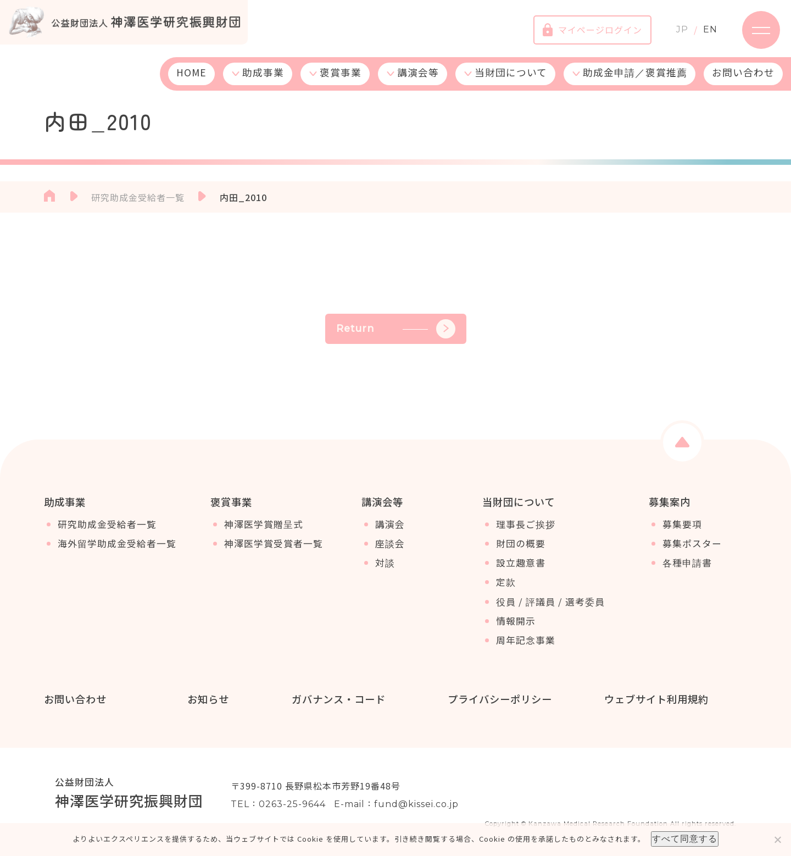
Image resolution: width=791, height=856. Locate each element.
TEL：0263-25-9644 (278, 804)
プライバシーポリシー (500, 699)
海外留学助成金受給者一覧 (117, 544)
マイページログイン (592, 30)
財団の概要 (520, 544)
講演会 (390, 524)
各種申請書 (687, 563)
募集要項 (682, 524)
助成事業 (263, 73)
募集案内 (669, 501)
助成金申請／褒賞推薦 (635, 73)
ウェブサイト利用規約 (656, 699)
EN (710, 30)
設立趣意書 (520, 563)
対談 (385, 563)
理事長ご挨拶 (525, 524)
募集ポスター (692, 544)
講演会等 (418, 73)
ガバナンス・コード (338, 699)
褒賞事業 (340, 73)
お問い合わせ (743, 73)
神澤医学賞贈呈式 (263, 524)
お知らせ (208, 699)
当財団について (511, 73)
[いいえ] (777, 839)
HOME (191, 73)
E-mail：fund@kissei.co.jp (396, 804)
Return (395, 328)
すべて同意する (684, 838)
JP (682, 30)
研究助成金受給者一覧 (107, 524)
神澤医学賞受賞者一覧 (273, 544)
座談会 (390, 544)
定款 (506, 582)
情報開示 (516, 621)
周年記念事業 (525, 640)
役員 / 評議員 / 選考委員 (550, 601)
